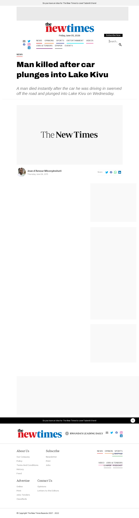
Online (20, 486)
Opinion (109, 451)
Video (101, 462)
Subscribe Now (113, 35)
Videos (89, 40)
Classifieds (22, 499)
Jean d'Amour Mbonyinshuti (44, 170)
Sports (60, 40)
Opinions (49, 40)
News (39, 40)
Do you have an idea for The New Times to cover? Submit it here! (69, 3)
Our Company (23, 457)
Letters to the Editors (48, 490)
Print (48, 461)
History (20, 469)
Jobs (48, 465)
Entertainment (75, 40)
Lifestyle (117, 453)
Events (69, 45)
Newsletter (51, 457)
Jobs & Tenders (44, 45)
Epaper (58, 45)
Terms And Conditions (27, 465)
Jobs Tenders (23, 495)
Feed (19, 473)
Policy (19, 461)
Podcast (118, 465)
